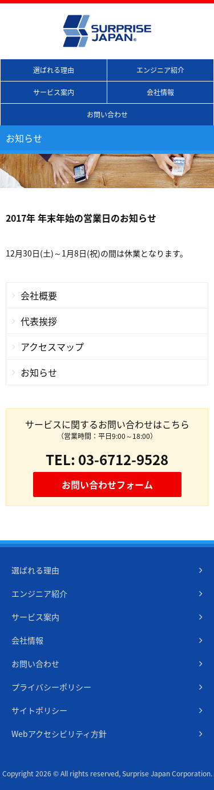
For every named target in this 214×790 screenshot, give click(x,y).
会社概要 (39, 295)
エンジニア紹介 (160, 70)
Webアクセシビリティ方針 (59, 733)
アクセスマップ (52, 346)
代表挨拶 (39, 321)
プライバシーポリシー (51, 687)
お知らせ (39, 372)
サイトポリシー (39, 710)
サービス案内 (53, 92)
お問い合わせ (107, 114)
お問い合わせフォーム (107, 484)
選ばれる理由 (53, 70)
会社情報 (160, 92)
